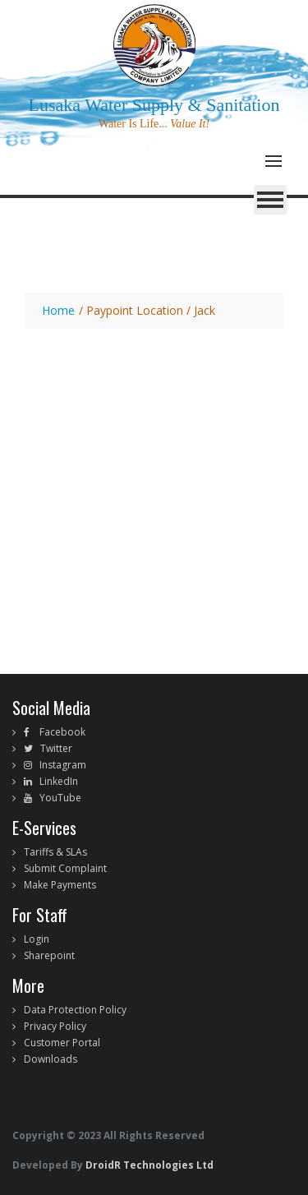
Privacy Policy (55, 1026)
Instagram (59, 765)
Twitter (52, 748)
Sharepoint (49, 955)
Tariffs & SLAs (55, 852)
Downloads (50, 1059)
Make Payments (60, 885)
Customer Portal (62, 1043)
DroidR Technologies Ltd (148, 1165)
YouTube (56, 798)
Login (36, 939)
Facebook (57, 732)
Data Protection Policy (75, 1010)
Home (58, 310)
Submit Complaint (65, 868)
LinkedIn (55, 781)
